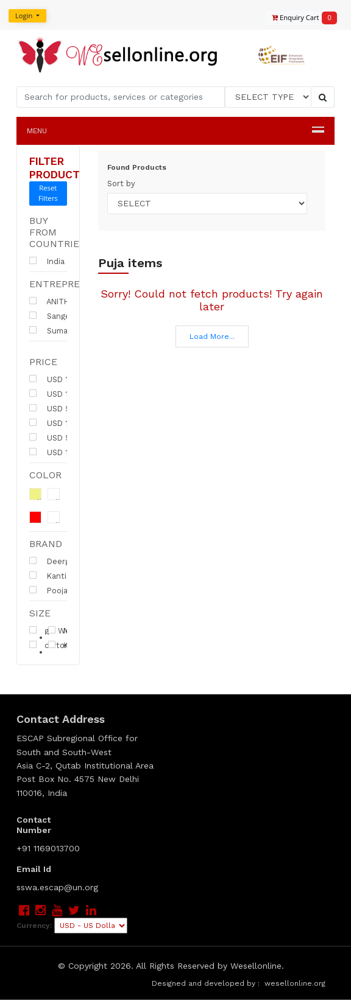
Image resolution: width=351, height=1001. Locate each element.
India (47, 261)
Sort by (121, 183)
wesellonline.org (294, 984)
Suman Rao (59, 330)
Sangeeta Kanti (67, 316)
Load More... (212, 336)
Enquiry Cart (298, 18)
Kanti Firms (65, 575)
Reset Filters (48, 193)
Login (23, 15)
